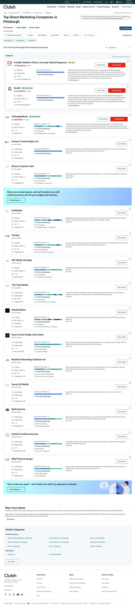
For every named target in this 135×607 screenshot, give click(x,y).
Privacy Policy (8, 603)
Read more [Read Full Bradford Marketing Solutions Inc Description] (69, 371)
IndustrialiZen (19, 309)
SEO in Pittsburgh (55, 546)
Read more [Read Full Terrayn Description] (69, 247)
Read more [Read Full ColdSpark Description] (69, 222)
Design (78, 7)
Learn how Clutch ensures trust (113, 18)
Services (30, 35)
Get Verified (105, 583)
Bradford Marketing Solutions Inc (29, 359)
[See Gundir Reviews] (20, 91)
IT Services (62, 7)
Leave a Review (87, 2)
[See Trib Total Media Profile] (7, 285)
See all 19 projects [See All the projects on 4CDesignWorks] (71, 132)
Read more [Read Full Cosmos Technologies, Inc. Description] (69, 153)
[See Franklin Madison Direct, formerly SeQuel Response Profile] (9, 63)
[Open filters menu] (89, 35)
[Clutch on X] (9, 594)
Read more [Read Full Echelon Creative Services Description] (69, 445)
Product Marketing (55, 554)
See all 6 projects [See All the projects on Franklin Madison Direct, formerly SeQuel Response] (73, 80)
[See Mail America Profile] (7, 410)
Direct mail (11, 554)
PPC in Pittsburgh (13, 546)
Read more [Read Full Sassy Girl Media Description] (69, 394)
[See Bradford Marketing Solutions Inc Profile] (7, 360)
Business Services (89, 7)
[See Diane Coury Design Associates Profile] (7, 335)
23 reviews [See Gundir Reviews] (28, 91)
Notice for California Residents (40, 603)
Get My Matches (14, 200)
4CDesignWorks (20, 116)
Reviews (76, 35)
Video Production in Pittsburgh (59, 542)
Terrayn (15, 235)
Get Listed (105, 579)
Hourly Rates (54, 35)
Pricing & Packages (103, 7)
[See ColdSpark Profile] (7, 211)
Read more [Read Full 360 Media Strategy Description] (69, 271)
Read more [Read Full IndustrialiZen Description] (69, 321)
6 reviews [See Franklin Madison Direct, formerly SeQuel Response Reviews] (28, 65)
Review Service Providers (77, 583)
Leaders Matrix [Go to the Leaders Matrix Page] (21, 27)
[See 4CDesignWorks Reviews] (18, 119)
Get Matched (127, 28)
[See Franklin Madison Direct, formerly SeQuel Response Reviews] (20, 65)
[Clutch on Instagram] (13, 594)
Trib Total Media (20, 285)
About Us (40, 579)
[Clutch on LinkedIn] (22, 594)
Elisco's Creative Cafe (23, 166)
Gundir (17, 88)
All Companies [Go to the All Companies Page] (8, 27)
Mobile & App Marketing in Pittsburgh (20, 538)
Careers (39, 583)
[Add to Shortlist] (127, 61)
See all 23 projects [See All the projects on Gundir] (73, 105)
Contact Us (7, 590)
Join (129, 2)
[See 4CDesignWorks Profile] (7, 117)
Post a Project (127, 7)
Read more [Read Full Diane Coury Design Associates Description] (69, 346)
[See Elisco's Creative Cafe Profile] (7, 167)
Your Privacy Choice (20, 603)
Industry (66, 35)
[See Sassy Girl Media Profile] (7, 385)
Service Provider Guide (109, 591)
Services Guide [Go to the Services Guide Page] (34, 27)
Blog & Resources (75, 587)
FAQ (38, 595)
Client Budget (42, 35)
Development (51, 7)
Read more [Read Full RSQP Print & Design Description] (69, 470)
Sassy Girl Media (20, 384)
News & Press (41, 587)
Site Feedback (9, 586)
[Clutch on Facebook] (5, 594)
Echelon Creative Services (25, 434)
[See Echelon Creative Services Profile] (7, 435)
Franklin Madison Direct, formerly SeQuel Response (40, 62)
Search (67, 2)
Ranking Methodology (44, 591)
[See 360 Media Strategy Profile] (7, 261)
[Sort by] (120, 47)
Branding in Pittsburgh (97, 542)
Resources (115, 7)
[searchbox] (14, 35)
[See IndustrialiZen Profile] (7, 310)
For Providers (98, 2)
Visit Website (116, 65)
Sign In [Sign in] (121, 2)
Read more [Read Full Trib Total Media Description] (69, 296)
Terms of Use (54, 603)
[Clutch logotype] (10, 575)
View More (11, 561)
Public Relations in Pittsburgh (17, 542)
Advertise (105, 587)
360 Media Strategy (22, 260)
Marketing (70, 7)
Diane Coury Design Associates (28, 334)
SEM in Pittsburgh (96, 546)
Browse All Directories (76, 579)
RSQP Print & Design (22, 459)
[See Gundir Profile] (9, 89)
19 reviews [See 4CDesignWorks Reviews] (26, 119)
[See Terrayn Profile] (7, 236)
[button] (31, 35)
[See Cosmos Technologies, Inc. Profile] (7, 142)
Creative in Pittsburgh (97, 538)
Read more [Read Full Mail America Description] (69, 421)
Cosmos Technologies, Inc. (25, 141)
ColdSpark (17, 210)
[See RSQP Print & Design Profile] (7, 459)
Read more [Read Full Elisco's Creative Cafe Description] (69, 178)
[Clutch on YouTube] (18, 594)
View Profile (101, 65)
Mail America (18, 409)
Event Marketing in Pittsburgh (58, 538)
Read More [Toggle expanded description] (11, 519)
